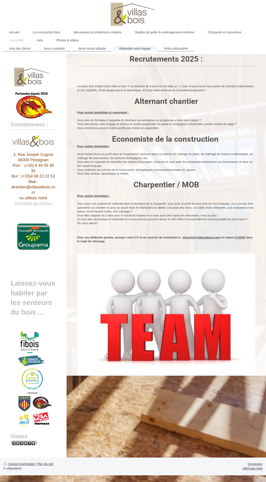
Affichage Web (252, 468)
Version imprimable (19, 464)
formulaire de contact (33, 203)
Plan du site (45, 464)
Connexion (255, 464)
